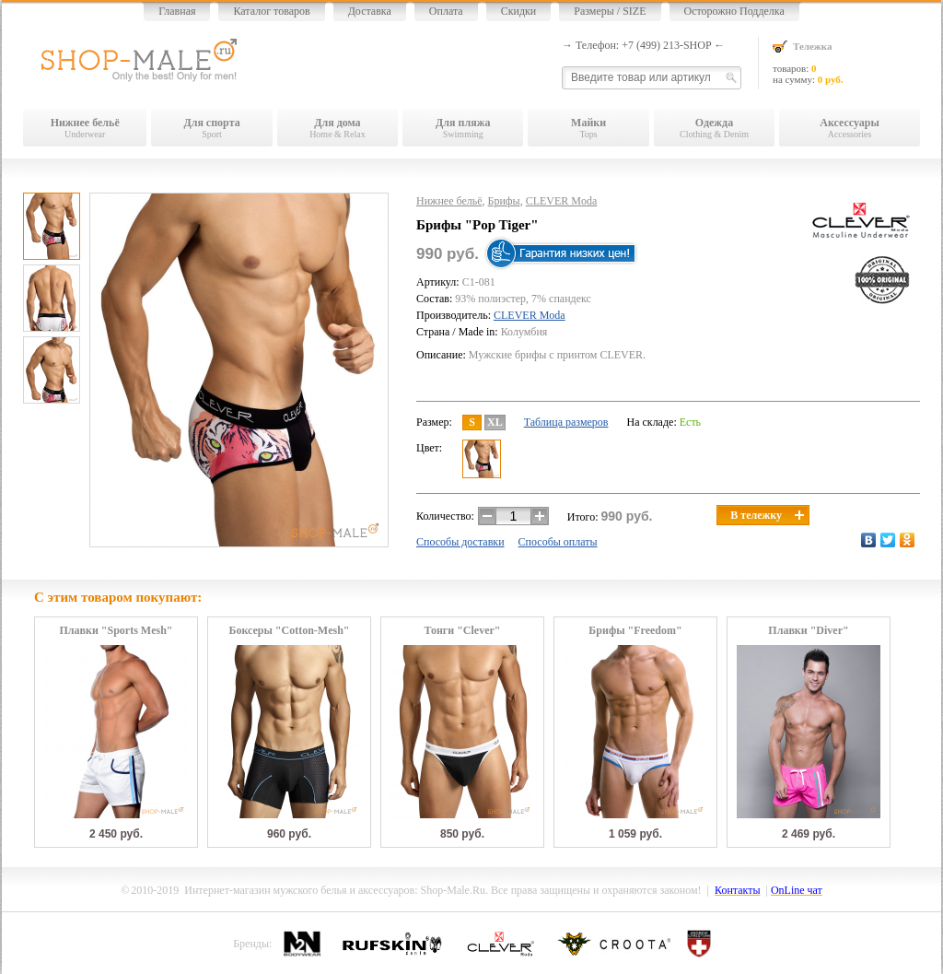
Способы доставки (460, 541)
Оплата (446, 11)
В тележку (767, 515)
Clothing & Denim (714, 127)
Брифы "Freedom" (634, 631)
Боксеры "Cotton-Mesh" (288, 631)
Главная (176, 11)
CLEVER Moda (562, 200)
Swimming (462, 127)
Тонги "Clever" (462, 631)
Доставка (369, 11)
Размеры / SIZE (610, 11)
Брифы (504, 200)
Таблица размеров (566, 422)
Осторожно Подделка (734, 11)
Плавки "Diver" (808, 631)
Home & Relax (337, 127)
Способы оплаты (558, 541)
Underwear (84, 127)
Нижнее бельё (449, 200)
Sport (211, 127)
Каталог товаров (271, 11)
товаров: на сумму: (846, 62)
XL (495, 422)
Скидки (519, 11)
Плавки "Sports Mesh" (115, 631)
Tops (588, 127)
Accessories (849, 127)
